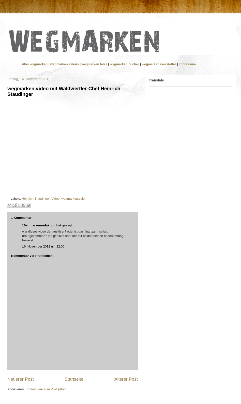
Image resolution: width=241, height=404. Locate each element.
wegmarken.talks (94, 64)
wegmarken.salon (74, 198)
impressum (187, 64)
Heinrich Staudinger (36, 198)
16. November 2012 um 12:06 (43, 246)
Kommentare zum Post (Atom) (46, 389)
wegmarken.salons (65, 64)
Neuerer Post (20, 379)
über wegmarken (35, 64)
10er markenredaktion (38, 225)
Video (55, 198)
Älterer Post (126, 379)
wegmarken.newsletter (159, 64)
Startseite (74, 379)
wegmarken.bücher (124, 64)
